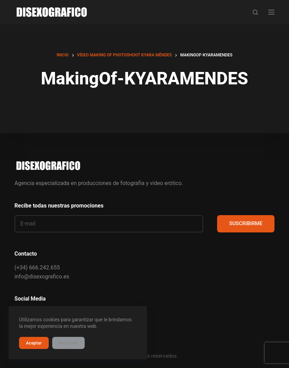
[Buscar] (255, 12)
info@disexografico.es (42, 276)
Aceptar (34, 343)
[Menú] (271, 12)
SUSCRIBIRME (245, 223)
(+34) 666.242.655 (37, 267)
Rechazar (68, 343)
